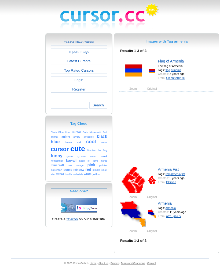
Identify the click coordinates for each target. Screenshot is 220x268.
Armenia (165, 203)
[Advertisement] (22, 114)
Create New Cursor (79, 42)
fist (183, 174)
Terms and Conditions (133, 263)
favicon (72, 219)
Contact (151, 263)
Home (93, 263)
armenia (176, 70)
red (168, 174)
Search (98, 105)
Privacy (115, 263)
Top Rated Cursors (79, 70)
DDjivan (171, 182)
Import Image (78, 52)
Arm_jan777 (173, 216)
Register (78, 89)
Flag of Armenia (171, 61)
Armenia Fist (168, 169)
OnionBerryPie (175, 77)
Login (79, 80)
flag (168, 70)
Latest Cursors (78, 61)
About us (103, 263)
